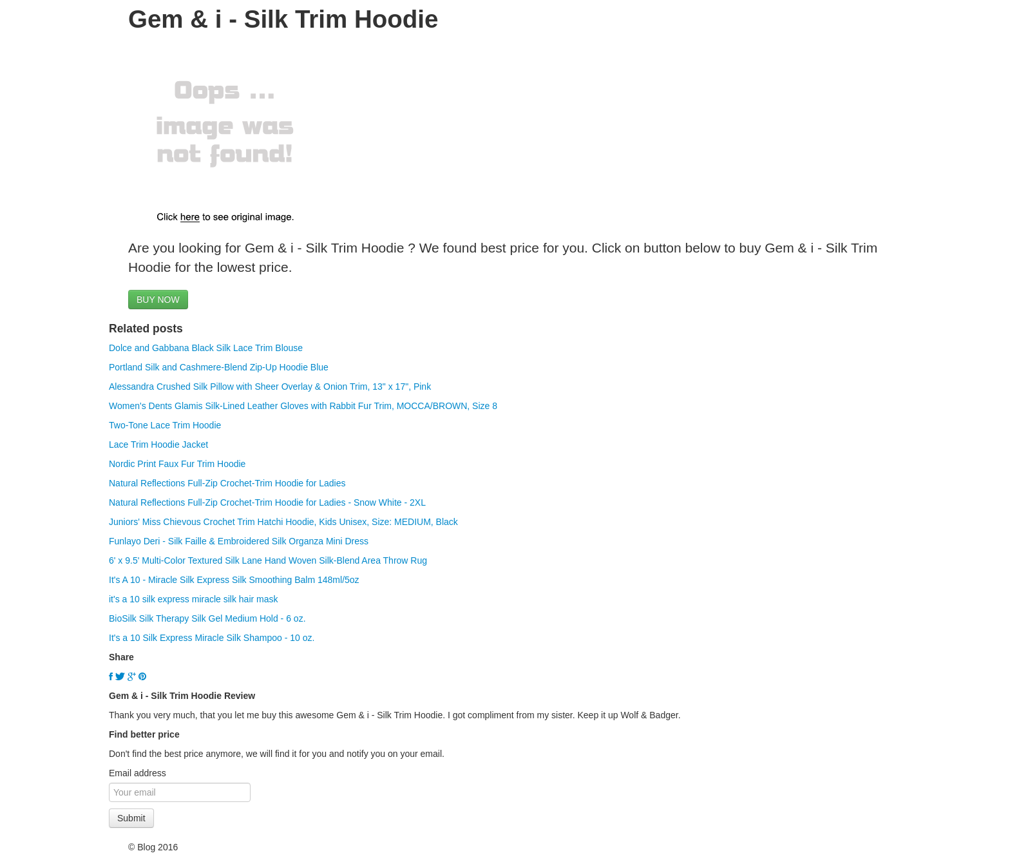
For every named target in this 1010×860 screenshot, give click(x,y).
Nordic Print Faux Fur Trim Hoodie (177, 464)
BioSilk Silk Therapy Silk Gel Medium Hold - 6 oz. (207, 618)
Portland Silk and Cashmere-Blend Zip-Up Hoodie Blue (219, 367)
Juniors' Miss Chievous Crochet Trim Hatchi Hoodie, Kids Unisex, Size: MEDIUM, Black (283, 522)
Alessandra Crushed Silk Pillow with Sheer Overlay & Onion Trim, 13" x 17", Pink (270, 386)
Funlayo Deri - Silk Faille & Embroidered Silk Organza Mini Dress (238, 541)
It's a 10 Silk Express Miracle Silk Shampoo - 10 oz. (211, 638)
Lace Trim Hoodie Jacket (158, 444)
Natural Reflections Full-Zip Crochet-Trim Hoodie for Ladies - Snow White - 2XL (267, 502)
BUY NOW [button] (158, 299)
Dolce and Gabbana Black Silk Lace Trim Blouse (206, 348)
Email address (137, 773)
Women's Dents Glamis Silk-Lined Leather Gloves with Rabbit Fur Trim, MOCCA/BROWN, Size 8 (303, 406)
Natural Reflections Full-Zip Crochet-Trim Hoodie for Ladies (227, 483)
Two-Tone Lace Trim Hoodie (165, 425)
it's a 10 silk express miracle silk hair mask (193, 599)
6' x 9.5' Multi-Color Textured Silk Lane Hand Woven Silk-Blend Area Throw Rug (268, 560)
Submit (131, 818)
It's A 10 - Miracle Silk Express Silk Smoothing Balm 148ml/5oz (234, 580)
